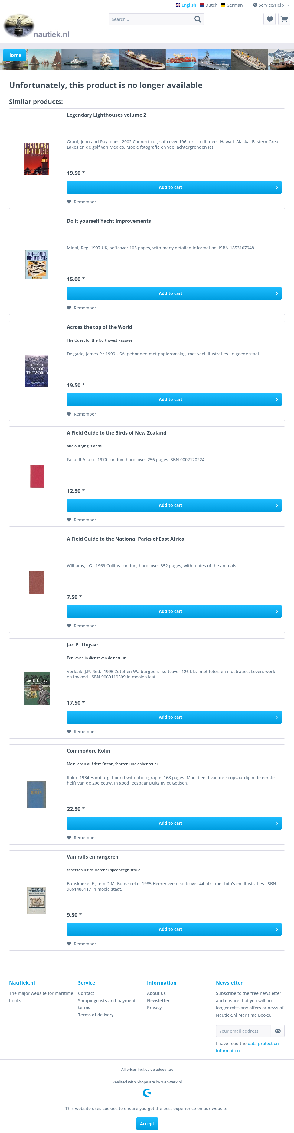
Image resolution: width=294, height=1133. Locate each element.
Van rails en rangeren (93, 857)
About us (156, 993)
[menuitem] (156, 19)
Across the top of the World (99, 327)
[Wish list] (269, 19)
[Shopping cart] (284, 19)
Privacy (154, 1007)
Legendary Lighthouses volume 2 (106, 115)
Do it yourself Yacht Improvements (109, 221)
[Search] (197, 19)
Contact (86, 993)
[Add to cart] (174, 187)
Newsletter (158, 1000)
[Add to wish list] (81, 202)
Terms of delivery (96, 1015)
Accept (147, 1123)
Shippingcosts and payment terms (107, 1004)
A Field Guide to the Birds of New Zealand (116, 433)
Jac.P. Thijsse (82, 645)
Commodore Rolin (88, 751)
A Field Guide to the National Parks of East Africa (126, 539)
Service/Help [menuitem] (269, 5)
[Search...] (156, 19)
